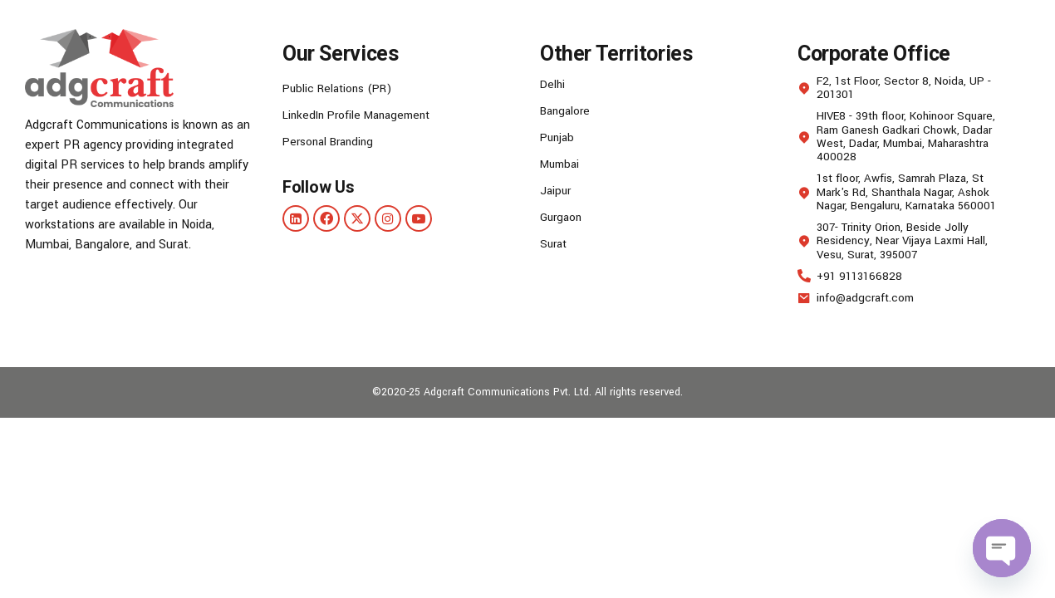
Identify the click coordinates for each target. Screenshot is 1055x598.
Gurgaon (562, 217)
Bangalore (567, 111)
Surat (555, 243)
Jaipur (556, 190)
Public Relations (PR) (341, 88)
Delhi (553, 84)
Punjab (558, 137)
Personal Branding (331, 141)
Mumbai (562, 164)
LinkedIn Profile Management (362, 115)
